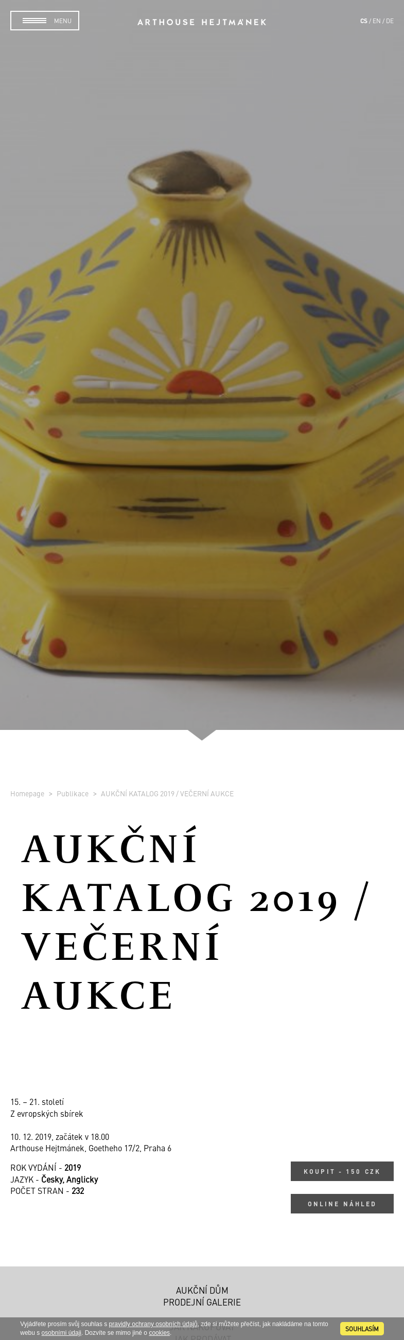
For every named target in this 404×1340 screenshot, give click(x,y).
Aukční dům (202, 1290)
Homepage (28, 793)
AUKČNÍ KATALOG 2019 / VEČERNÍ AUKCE (167, 793)
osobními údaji (61, 1332)
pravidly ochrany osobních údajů (153, 1324)
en (377, 20)
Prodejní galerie (202, 1302)
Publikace (73, 793)
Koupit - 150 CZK (342, 1171)
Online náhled (342, 1203)
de (390, 20)
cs (363, 20)
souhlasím (362, 1329)
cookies (159, 1332)
